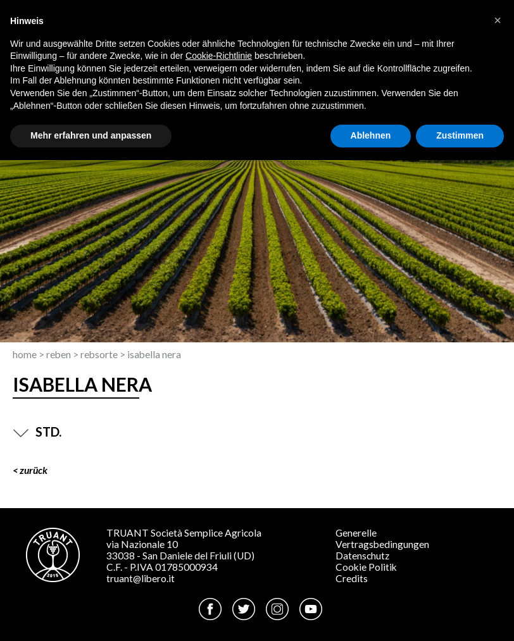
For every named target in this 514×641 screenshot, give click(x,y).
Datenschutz (362, 555)
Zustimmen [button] (460, 135)
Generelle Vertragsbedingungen (382, 538)
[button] (497, 20)
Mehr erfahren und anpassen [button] (90, 135)
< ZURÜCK (30, 470)
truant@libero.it (140, 578)
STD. (37, 431)
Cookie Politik (366, 567)
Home (25, 354)
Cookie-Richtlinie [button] (218, 56)
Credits (351, 578)
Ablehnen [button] (371, 135)
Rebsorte (99, 354)
